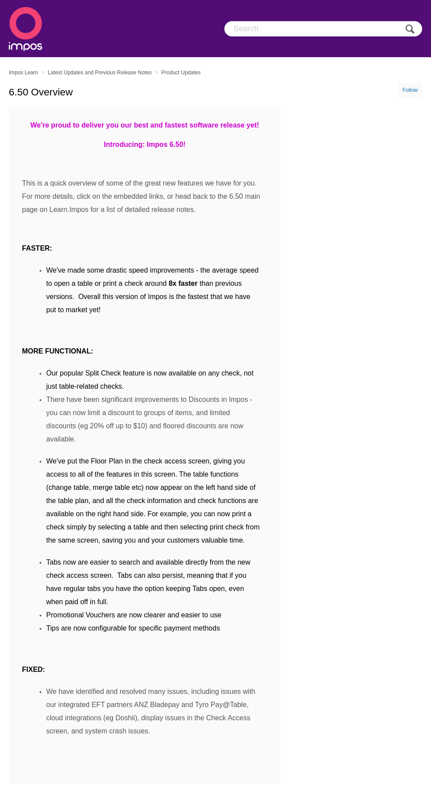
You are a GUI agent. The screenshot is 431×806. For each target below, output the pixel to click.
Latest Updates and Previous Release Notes (100, 72)
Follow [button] (410, 90)
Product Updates (181, 72)
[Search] (323, 28)
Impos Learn (23, 72)
